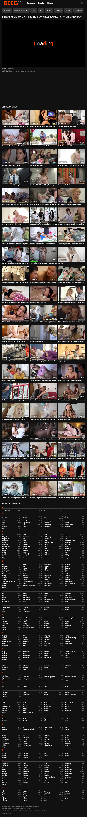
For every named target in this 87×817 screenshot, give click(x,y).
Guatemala (5, 645)
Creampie (67, 579)
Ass (24, 525)
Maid (3, 705)
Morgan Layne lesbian (64, 361)
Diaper (25, 595)
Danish (46, 593)
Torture (25, 799)
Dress (24, 601)
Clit (66, 572)
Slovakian (26, 771)
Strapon (67, 779)
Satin (24, 763)
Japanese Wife (48, 678)
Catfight (4, 568)
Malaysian (26, 705)
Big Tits (46, 546)
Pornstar (67, 741)
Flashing (46, 623)
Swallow (67, 781)
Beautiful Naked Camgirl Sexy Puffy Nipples (43, 185)
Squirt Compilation (49, 777)
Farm (3, 620)
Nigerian (46, 719)
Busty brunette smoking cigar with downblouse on (71, 341)
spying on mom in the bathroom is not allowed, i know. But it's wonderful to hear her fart (43, 419)
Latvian (67, 693)
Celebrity (46, 568)
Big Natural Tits (6, 546)
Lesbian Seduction (70, 694)
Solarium (25, 773)
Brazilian (46, 554)
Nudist (25, 721)
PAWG (4, 735)
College (4, 576)
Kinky (3, 686)
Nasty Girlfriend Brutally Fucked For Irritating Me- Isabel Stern (43, 204)
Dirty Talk (67, 595)
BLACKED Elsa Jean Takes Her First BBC (14, 419)
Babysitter (5, 537)
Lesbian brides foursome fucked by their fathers (43, 224)
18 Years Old (31, 72)
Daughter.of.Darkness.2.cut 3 (11, 165)
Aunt (24, 526)
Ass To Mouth (69, 525)
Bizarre (25, 548)
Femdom (4, 622)
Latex (24, 693)
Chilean (25, 570)
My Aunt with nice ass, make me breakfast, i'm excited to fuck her (15, 283)
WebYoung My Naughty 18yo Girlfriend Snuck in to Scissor (43, 361)
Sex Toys (4, 767)
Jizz (45, 680)
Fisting (25, 623)
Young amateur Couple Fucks (67, 126)
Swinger (46, 783)
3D (23, 510)
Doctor (4, 597)
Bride (66, 554)
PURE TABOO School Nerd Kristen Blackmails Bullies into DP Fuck (43, 439)
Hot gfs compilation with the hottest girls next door (43, 126)
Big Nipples (26, 546)
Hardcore (23, 72)
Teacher (67, 791)
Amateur (11, 72)
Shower (46, 769)
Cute (66, 585)
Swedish (4, 783)
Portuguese (5, 743)
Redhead (25, 753)
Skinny (4, 771)
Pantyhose (7, 10)
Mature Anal (47, 707)
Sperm (67, 775)
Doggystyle (26, 597)
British (4, 556)
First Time (5, 623)
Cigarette (4, 572)
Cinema (25, 572)
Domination (68, 597)
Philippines (5, 739)
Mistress (4, 710)
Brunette (25, 556)
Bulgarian (5, 558)
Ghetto (25, 638)
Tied (66, 795)
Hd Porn (8, 814)
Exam (3, 611)
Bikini (66, 546)
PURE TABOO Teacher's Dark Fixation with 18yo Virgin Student (71, 322)
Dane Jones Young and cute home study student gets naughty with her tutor (15, 204)
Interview (25, 668)
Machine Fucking (70, 703)
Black (45, 548)
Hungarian (68, 657)
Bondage (67, 550)
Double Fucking (48, 599)
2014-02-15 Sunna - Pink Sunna (11, 224)
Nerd (24, 719)
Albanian (67, 517)
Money (46, 710)
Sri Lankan (68, 777)
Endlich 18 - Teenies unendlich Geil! (13, 146)
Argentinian (26, 523)
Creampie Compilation (8, 581)
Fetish (25, 622)
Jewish (25, 680)
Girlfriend (46, 638)
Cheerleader (5, 570)
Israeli (4, 669)
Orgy (45, 729)
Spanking (46, 775)
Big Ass (25, 542)
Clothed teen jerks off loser (66, 146)
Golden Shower (6, 641)
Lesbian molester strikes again (11, 185)
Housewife (5, 657)
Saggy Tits (5, 763)
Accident (4, 517)
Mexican (4, 708)
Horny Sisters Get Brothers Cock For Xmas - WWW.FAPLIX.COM (43, 283)
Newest (50, 3)
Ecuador (25, 608)
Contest (4, 577)
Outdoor (67, 729)
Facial (45, 618)
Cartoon (46, 566)
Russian (25, 757)
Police (4, 741)
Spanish (25, 775)
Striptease (5, 781)
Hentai (46, 653)
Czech (4, 587)
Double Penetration (70, 599)
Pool (45, 741)
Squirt (25, 777)
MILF (3, 703)
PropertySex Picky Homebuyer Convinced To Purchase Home (15, 458)
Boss (45, 552)
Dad (3, 593)
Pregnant (25, 743)
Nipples (49, 10)
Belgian (4, 542)
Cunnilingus (47, 585)
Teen (24, 793)
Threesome (47, 795)
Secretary (5, 765)
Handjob (46, 652)
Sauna (45, 763)
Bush (45, 558)
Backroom (26, 537)
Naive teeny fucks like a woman (67, 185)
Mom (24, 710)
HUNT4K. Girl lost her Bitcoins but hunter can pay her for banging (43, 458)
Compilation (47, 576)
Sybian (4, 785)
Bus (24, 558)
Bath (66, 539)
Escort (46, 609)
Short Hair (26, 769)
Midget (25, 708)
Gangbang (47, 636)
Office (3, 727)
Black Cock (68, 548)
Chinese (46, 570)
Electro (67, 608)
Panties (4, 737)
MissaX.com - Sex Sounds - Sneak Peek (70, 380)
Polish (25, 741)
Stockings (47, 779)
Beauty (46, 540)
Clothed (25, 574)
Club (45, 574)
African (25, 517)
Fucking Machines (28, 627)
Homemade (26, 655)
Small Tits (68, 771)
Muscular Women (28, 712)
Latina (45, 693)
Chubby (67, 570)
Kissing (25, 686)
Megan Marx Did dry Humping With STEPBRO (71, 498)
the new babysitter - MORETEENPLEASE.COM (71, 204)
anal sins (60, 263)
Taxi (45, 791)
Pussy (4, 747)
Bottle (66, 552)
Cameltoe (67, 564)
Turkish (25, 800)
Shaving (46, 767)
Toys (45, 799)
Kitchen (46, 686)
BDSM (45, 535)
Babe (66, 535)
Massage (67, 705)
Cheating (67, 568)
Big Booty (5, 544)
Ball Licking (47, 537)
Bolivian (46, 550)
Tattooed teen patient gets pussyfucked (14, 498)
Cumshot (4, 585)
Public (4, 745)
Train (66, 799)
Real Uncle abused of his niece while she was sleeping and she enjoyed (15, 302)
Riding (66, 753)
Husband (4, 659)
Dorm (3, 599)
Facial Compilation (70, 618)
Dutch (66, 601)
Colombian (26, 576)
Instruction (78, 10)
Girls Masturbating (70, 638)
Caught (25, 568)
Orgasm (4, 729)
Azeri (3, 528)
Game (24, 636)
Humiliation (47, 657)
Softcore (4, 773)
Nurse (45, 721)
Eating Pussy (6, 608)
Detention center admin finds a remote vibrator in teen (71, 478)
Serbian (67, 765)
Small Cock (47, 771)
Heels (24, 653)
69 (44, 510)
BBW (24, 535)
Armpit (67, 523)
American (67, 519)
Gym (24, 645)
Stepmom (5, 779)
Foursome (68, 625)
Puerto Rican (27, 745)
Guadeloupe (68, 643)
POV (24, 735)
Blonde (4, 550)
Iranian (46, 668)
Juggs (66, 680)
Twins (45, 800)
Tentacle (67, 793)
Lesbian (46, 694)
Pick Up (25, 739)
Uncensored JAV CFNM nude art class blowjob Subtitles (71, 224)
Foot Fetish (26, 625)
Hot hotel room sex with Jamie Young (13, 341)
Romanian (26, 755)
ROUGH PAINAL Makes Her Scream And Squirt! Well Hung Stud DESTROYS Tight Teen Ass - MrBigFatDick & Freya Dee (15, 322)
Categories (31, 3)
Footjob (46, 625)
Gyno (45, 645)
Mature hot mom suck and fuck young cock (15, 243)
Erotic (24, 609)
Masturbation (6, 707)
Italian (25, 669)
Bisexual (4, 548)
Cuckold (4, 583)
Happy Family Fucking (64, 419)
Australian (47, 526)
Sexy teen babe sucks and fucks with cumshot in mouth (71, 165)
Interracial (5, 668)
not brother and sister (36, 165)
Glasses (25, 639)
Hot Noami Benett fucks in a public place (14, 400)
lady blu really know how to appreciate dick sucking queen (71, 439)
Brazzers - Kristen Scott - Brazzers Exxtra (42, 243)
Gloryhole (47, 639)
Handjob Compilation (71, 652)
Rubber (67, 755)
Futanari (4, 629)
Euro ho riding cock (8, 478)
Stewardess (26, 779)
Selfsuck (46, 765)
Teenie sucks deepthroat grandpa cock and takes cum (71, 400)
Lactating (4, 693)
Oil (23, 727)
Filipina (46, 622)
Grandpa (67, 641)
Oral (66, 727)
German (4, 638)
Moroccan (68, 710)
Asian (3, 525)
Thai (3, 795)
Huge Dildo (26, 657)
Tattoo (25, 791)
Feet (66, 620)
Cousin (25, 579)
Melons (67, 707)
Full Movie (47, 627)
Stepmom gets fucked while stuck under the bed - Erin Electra (71, 243)
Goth (45, 641)
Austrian (67, 526)
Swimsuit (25, 783)
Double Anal (26, 599)
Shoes (4, 769)
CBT (3, 564)
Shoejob (67, 767)
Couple (4, 579)
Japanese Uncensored (21, 10)
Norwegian (5, 721)
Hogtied (4, 655)
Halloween (26, 652)
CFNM (25, 564)
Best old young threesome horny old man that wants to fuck (43, 498)
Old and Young (48, 727)
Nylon (66, 721)
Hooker (46, 655)
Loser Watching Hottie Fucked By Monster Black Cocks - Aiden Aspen (43, 322)
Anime (67, 521)
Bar (24, 539)
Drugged (46, 601)
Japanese (59, 10)
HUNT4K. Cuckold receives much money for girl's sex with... (71, 458)
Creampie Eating (28, 581)
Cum (24, 583)
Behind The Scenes (70, 540)
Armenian (47, 523)
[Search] (82, 3)
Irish (66, 668)
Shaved (25, 767)
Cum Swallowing (70, 583)
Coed (66, 574)
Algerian (4, 519)
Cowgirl (46, 579)
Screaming (68, 763)
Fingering (67, 622)
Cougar (67, 577)
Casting (67, 566)
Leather (4, 694)
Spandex (4, 775)
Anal (17, 72)
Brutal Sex (47, 556)
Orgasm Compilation (29, 729)
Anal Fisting (47, 521)
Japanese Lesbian (49, 676)
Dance (25, 593)
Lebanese (26, 694)
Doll (45, 597)
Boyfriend (26, 554)
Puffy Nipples (48, 745)
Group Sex (47, 643)
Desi (41, 10)
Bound (4, 554)
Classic (46, 572)
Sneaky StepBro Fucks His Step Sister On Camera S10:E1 (43, 478)
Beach (25, 540)
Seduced (25, 765)
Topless (4, 799)
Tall (3, 791)
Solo (45, 773)
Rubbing (4, 757)
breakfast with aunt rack (37, 341)
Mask (45, 705)
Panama (67, 735)
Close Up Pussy (6, 574)
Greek (24, 643)
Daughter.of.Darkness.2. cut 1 (39, 302)
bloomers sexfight (7, 439)
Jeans (66, 678)
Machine (46, 703)
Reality (4, 753)
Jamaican (5, 676)
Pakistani (46, 735)
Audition (4, 526)
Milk (66, 708)
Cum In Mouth (48, 583)
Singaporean (68, 769)
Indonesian (26, 666)
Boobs (4, 552)
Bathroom (5, 540)
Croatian (46, 581)
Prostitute (68, 743)
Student (25, 781)
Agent (45, 517)
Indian (4, 666)
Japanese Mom (6, 678)
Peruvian (67, 737)
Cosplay (25, 577)
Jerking (4, 680)
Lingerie (4, 696)
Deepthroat (68, 593)
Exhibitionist (26, 611)
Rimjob (4, 755)
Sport (34, 10)
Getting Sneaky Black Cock (10, 380)
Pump (66, 745)
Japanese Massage (70, 676)
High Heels (68, 653)
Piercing (46, 739)
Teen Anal (47, 793)
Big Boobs (68, 542)
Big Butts (25, 544)
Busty (66, 558)
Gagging (4, 636)
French (4, 627)
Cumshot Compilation (29, 585)
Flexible (67, 623)
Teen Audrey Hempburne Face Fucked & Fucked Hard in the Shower (43, 263)
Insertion (46, 666)
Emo (3, 609)
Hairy (3, 652)
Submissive (47, 781)
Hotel (66, 655)
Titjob (24, 797)
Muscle (4, 712)
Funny (66, 627)
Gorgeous (26, 641)
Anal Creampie (27, 521)
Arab (3, 523)
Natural (4, 719)
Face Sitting (26, 618)
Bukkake (67, 556)
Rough (46, 755)
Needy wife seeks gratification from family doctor (71, 302)
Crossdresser (69, 581)
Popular (41, 3)
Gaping (67, 636)
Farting (25, 620)
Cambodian (47, 564)
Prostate (46, 743)
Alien (24, 519)
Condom (67, 576)
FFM (3, 618)
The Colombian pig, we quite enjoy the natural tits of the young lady (43, 380)
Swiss (66, 783)
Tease (3, 793)
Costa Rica (47, 577)
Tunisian (4, 800)
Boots (24, 552)
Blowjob (68, 10)
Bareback (46, 539)
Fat (45, 620)
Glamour (4, 639)
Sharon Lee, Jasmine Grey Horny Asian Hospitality (71, 283)
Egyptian (46, 608)
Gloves (67, 639)
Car (24, 566)
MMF (24, 703)
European (67, 609)
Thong (25, 795)
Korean (67, 686)
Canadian (5, 566)
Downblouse (5, 601)
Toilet (45, 797)
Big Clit (46, 544)
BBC (3, 535)
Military (46, 708)
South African (69, 773)
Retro (45, 753)
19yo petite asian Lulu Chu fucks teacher (42, 146)
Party (45, 737)
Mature (25, 707)
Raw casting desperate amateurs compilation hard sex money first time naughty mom (43, 400)
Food (3, 625)
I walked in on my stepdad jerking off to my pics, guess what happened (15, 126)
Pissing (67, 739)
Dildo (45, 595)
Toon (66, 797)
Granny (4, 643)
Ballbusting (68, 537)
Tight (3, 797)
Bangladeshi (5, 539)
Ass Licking (47, 525)
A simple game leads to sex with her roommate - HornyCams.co (15, 263)
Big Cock (67, 544)
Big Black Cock (48, 542)
